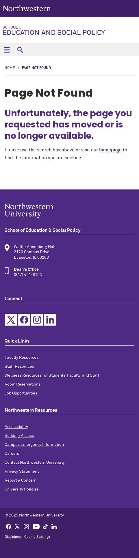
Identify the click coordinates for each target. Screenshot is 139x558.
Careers (12, 454)
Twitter (11, 320)
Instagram (37, 320)
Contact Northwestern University (35, 463)
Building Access (19, 436)
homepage (110, 150)
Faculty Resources (21, 358)
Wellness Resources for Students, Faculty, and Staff (52, 375)
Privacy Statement (22, 471)
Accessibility (16, 427)
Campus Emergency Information (34, 445)
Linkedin (50, 320)
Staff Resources (19, 367)
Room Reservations (22, 384)
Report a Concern (20, 480)
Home (10, 68)
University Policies (22, 489)
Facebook (24, 320)
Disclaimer (13, 537)
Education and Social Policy (68, 30)
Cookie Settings (37, 537)
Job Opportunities (21, 393)
